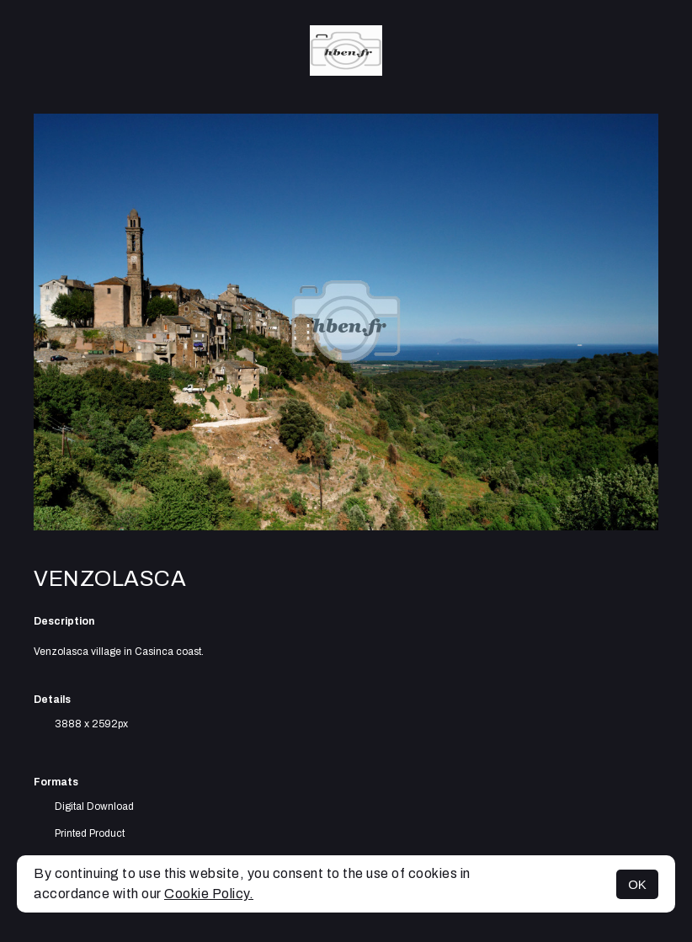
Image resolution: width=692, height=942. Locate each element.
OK (637, 884)
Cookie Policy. (208, 893)
